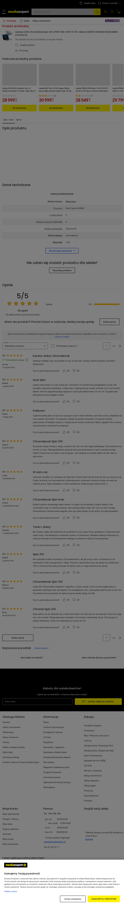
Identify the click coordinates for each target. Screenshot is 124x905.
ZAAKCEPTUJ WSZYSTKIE (103, 898)
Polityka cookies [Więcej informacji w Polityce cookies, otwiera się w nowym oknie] (10, 891)
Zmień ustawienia (72, 898)
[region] (62, 882)
